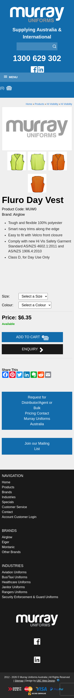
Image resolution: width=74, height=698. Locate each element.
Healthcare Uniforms (16, 582)
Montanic (8, 547)
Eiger (5, 542)
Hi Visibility (52, 104)
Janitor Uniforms (13, 587)
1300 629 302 (37, 58)
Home (29, 104)
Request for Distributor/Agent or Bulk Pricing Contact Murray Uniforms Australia (37, 410)
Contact (7, 512)
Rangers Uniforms (14, 592)
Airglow (7, 537)
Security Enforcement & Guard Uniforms (30, 597)
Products (39, 104)
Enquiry (32, 349)
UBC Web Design (46, 680)
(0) (6, 88)
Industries (8, 497)
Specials (8, 502)
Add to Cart (32, 337)
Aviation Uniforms (14, 572)
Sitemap (19, 680)
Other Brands (11, 552)
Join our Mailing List (36, 446)
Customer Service (14, 507)
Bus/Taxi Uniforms (14, 577)
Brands (7, 492)
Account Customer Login (19, 517)
